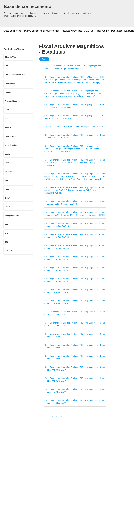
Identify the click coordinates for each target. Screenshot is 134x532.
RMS (7, 189)
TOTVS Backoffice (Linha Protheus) (41, 31)
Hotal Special (10, 136)
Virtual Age (9, 251)
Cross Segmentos (12, 31)
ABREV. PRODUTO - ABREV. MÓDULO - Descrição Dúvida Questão (73, 127)
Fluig (7, 110)
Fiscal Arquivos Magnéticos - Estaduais (115, 31)
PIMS (7, 163)
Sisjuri (7, 207)
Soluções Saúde (12, 216)
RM (6, 180)
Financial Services (12, 101)
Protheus (9, 172)
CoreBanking (10, 83)
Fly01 (7, 119)
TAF (6, 224)
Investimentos (11, 145)
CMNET (8, 66)
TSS (6, 242)
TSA (6, 233)
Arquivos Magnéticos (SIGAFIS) (77, 31)
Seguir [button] (44, 59)
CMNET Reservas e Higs (15, 75)
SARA (7, 198)
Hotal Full (9, 127)
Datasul (8, 92)
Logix (7, 154)
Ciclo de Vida (10, 57)
